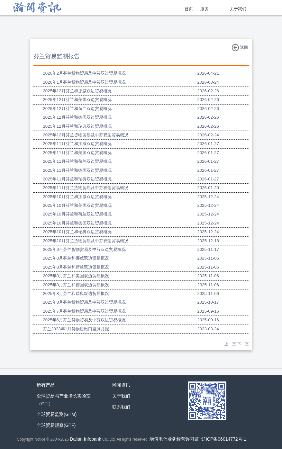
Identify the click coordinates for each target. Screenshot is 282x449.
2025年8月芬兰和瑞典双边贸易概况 (76, 293)
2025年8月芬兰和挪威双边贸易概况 (76, 258)
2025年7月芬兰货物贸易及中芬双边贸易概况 (84, 311)
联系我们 (121, 406)
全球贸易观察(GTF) (56, 425)
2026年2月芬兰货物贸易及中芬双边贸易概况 (84, 73)
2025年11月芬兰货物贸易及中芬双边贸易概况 (85, 187)
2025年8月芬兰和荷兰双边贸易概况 (76, 267)
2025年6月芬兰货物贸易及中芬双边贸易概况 (84, 319)
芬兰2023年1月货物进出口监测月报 (76, 328)
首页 (189, 8)
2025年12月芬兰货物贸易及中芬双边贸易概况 (85, 135)
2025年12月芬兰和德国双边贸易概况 (77, 117)
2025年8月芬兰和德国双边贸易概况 (76, 284)
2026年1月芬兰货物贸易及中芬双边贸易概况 (84, 82)
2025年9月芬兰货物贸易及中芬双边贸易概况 (84, 249)
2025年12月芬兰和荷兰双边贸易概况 (77, 108)
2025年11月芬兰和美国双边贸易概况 (77, 152)
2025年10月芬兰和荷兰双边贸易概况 (77, 214)
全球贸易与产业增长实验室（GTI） (64, 399)
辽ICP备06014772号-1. (224, 439)
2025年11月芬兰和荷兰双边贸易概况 (77, 161)
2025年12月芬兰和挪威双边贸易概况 (77, 90)
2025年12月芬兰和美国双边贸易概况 (77, 99)
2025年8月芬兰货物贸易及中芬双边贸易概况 (84, 302)
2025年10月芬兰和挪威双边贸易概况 (77, 196)
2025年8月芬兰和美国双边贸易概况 (76, 275)
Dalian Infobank (85, 439)
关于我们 (238, 8)
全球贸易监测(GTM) (57, 414)
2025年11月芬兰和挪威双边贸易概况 (77, 143)
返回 (240, 47)
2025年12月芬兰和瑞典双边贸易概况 (77, 126)
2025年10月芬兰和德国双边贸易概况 (77, 223)
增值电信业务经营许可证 (174, 439)
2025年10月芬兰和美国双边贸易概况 (77, 205)
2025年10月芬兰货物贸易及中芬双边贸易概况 (85, 240)
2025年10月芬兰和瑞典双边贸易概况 (77, 231)
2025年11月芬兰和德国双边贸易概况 (77, 170)
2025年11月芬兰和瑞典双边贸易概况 (77, 179)
